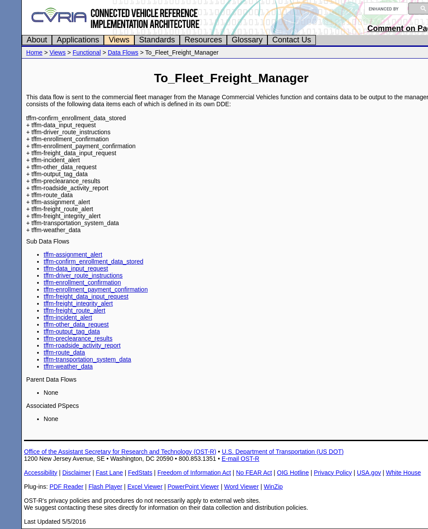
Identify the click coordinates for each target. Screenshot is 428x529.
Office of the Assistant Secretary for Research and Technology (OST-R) (120, 451)
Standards (157, 39)
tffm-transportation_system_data (87, 359)
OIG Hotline (293, 472)
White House (403, 472)
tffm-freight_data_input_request (86, 296)
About (37, 39)
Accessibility (40, 472)
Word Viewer (241, 486)
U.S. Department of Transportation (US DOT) (282, 451)
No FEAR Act (254, 472)
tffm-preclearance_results (78, 338)
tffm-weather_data (68, 366)
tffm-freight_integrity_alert (78, 303)
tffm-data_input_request (76, 268)
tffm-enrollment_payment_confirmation (96, 289)
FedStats (140, 472)
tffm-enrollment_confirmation (82, 282)
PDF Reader (66, 486)
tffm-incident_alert (68, 317)
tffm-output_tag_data (72, 331)
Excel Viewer (145, 486)
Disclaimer (76, 472)
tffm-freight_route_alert (74, 310)
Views (119, 39)
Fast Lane (109, 472)
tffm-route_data (64, 352)
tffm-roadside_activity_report (82, 345)
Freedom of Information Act (194, 472)
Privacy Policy (333, 472)
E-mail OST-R (240, 458)
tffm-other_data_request (76, 324)
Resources (203, 39)
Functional (86, 52)
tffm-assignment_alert (73, 254)
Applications (78, 39)
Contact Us (291, 39)
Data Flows (123, 52)
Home (34, 52)
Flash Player (106, 486)
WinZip (273, 486)
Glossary (247, 39)
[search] (385, 9)
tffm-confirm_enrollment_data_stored (94, 261)
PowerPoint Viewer (193, 486)
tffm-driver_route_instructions (83, 275)
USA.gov (369, 472)
